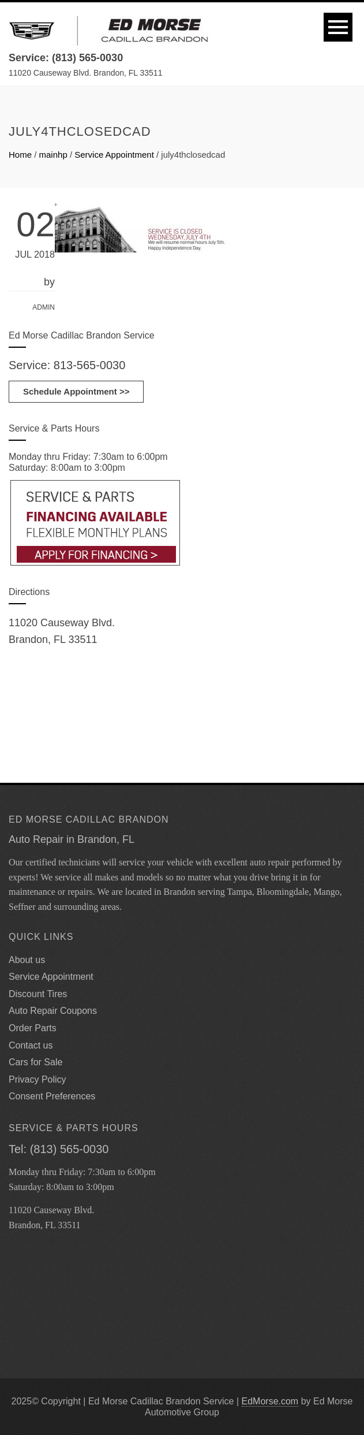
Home (20, 154)
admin (43, 307)
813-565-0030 (90, 365)
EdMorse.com (270, 1401)
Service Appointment (114, 154)
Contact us (30, 1045)
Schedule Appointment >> (76, 391)
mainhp (53, 154)
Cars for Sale (35, 1062)
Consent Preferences (52, 1096)
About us (27, 960)
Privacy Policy (37, 1079)
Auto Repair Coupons (53, 1011)
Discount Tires (38, 994)
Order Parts (33, 1028)
